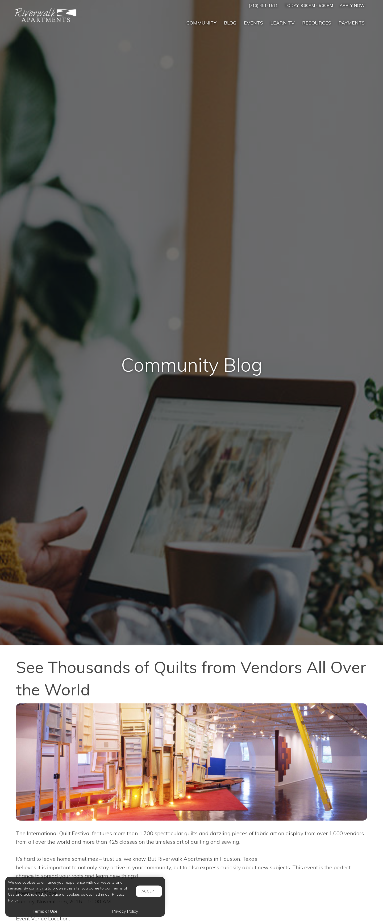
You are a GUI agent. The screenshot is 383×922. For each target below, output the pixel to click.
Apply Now (352, 5)
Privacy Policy (125, 911)
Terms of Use (45, 911)
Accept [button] (148, 891)
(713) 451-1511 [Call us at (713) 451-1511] (263, 5)
